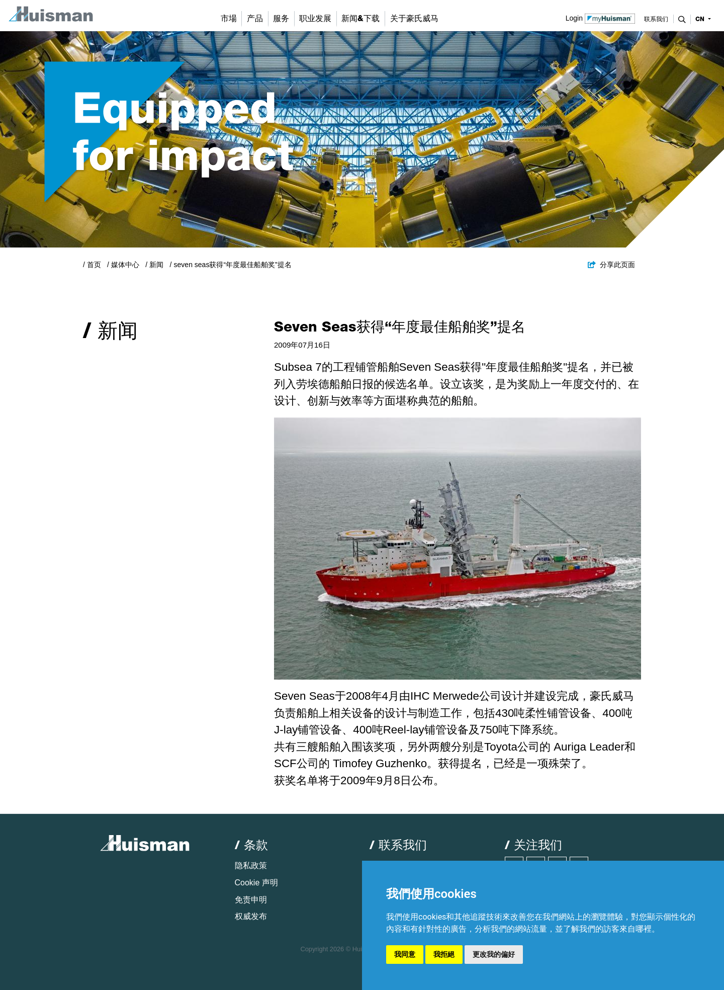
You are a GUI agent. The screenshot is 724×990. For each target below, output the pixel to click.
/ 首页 (92, 265)
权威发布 (251, 916)
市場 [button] (229, 18)
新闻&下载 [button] (360, 18)
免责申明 (251, 899)
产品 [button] (255, 18)
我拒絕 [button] (444, 954)
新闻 (156, 265)
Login (601, 18)
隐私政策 (251, 865)
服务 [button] (281, 18)
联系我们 (656, 19)
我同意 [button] (404, 954)
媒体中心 (125, 265)
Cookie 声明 (256, 882)
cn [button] (700, 19)
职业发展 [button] (315, 18)
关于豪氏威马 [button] (414, 18)
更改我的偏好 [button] (494, 954)
